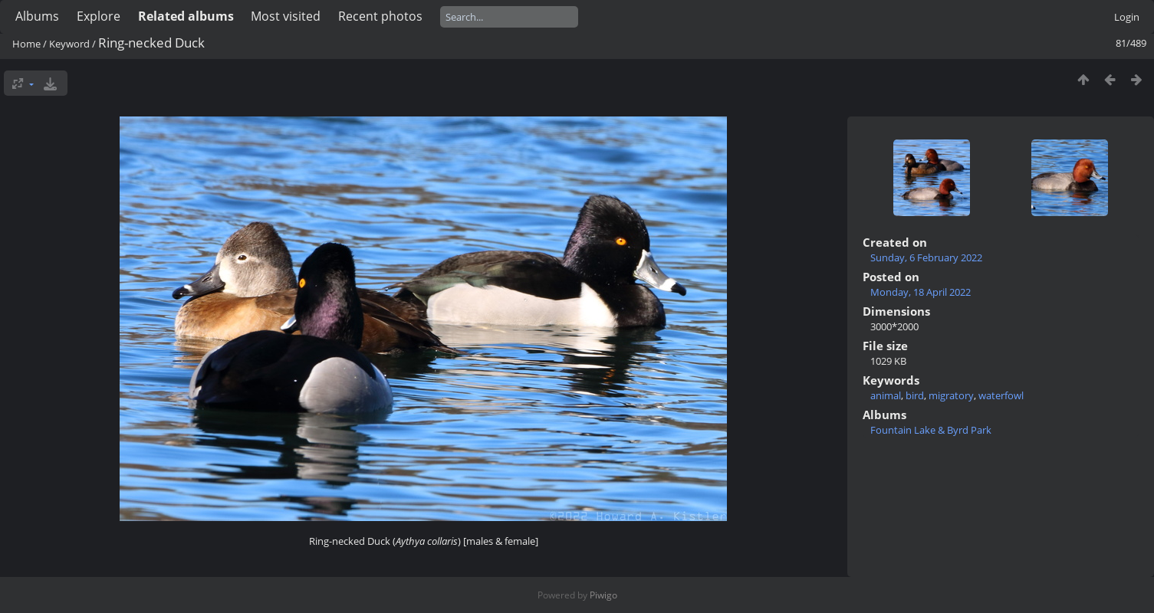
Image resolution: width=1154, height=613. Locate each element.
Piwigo (603, 595)
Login (1126, 17)
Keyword (69, 44)
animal (885, 395)
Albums (37, 16)
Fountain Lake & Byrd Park (930, 430)
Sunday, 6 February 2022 (926, 257)
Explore (98, 16)
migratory (951, 395)
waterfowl (1001, 395)
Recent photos (380, 16)
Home (26, 44)
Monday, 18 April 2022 (920, 292)
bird (915, 395)
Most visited (286, 16)
